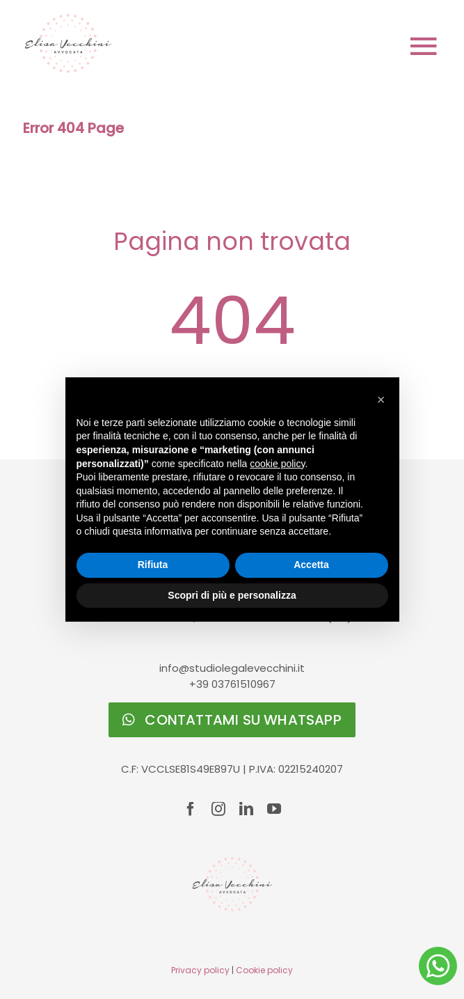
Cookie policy (264, 970)
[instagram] (218, 809)
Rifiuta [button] (153, 564)
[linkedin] (246, 809)
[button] (381, 399)
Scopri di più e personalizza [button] (232, 595)
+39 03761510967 (232, 684)
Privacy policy (200, 970)
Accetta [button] (311, 564)
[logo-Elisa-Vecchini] (68, 19)
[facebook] (191, 809)
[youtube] (274, 809)
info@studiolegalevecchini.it (232, 668)
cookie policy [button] (277, 463)
